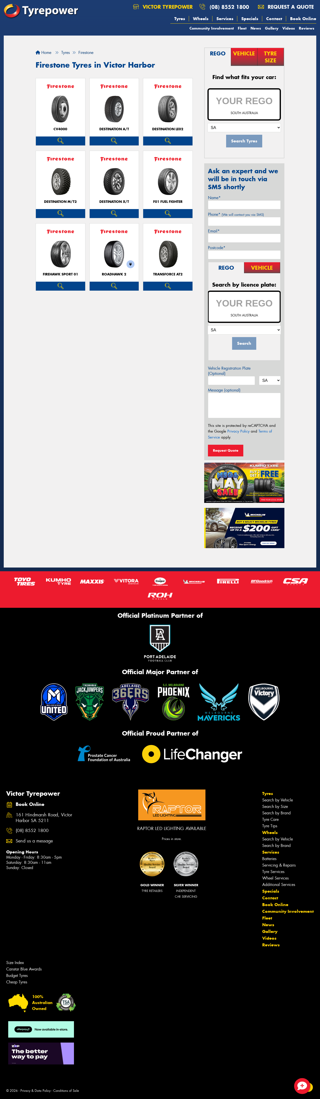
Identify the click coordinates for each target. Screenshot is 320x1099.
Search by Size (275, 806)
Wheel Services (275, 878)
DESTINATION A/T (114, 129)
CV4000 (60, 129)
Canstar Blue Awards (24, 969)
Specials (249, 18)
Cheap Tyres (16, 982)
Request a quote (286, 7)
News (256, 28)
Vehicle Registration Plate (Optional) (229, 371)
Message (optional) (224, 390)
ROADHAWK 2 (114, 274)
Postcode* (216, 247)
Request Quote (225, 450)
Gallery (271, 28)
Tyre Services (273, 871)
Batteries (269, 858)
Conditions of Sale (66, 1091)
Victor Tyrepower (163, 7)
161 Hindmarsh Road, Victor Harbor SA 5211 (44, 818)
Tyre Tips (269, 826)
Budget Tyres (17, 975)
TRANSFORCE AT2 (168, 274)
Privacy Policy (238, 431)
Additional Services (278, 884)
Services (224, 18)
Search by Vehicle (277, 800)
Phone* (236, 214)
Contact (274, 18)
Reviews (306, 28)
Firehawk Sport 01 (60, 274)
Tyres (179, 18)
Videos (288, 28)
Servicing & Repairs (279, 865)
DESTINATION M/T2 (60, 202)
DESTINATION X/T (114, 202)
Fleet (242, 28)
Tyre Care (270, 819)
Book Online (303, 18)
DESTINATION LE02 (167, 129)
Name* (214, 197)
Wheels (200, 18)
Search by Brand (276, 813)
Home (43, 52)
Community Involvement (212, 28)
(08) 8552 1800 (229, 7)
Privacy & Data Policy (35, 1091)
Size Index (15, 962)
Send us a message (34, 841)
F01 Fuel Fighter (168, 202)
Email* (214, 231)
